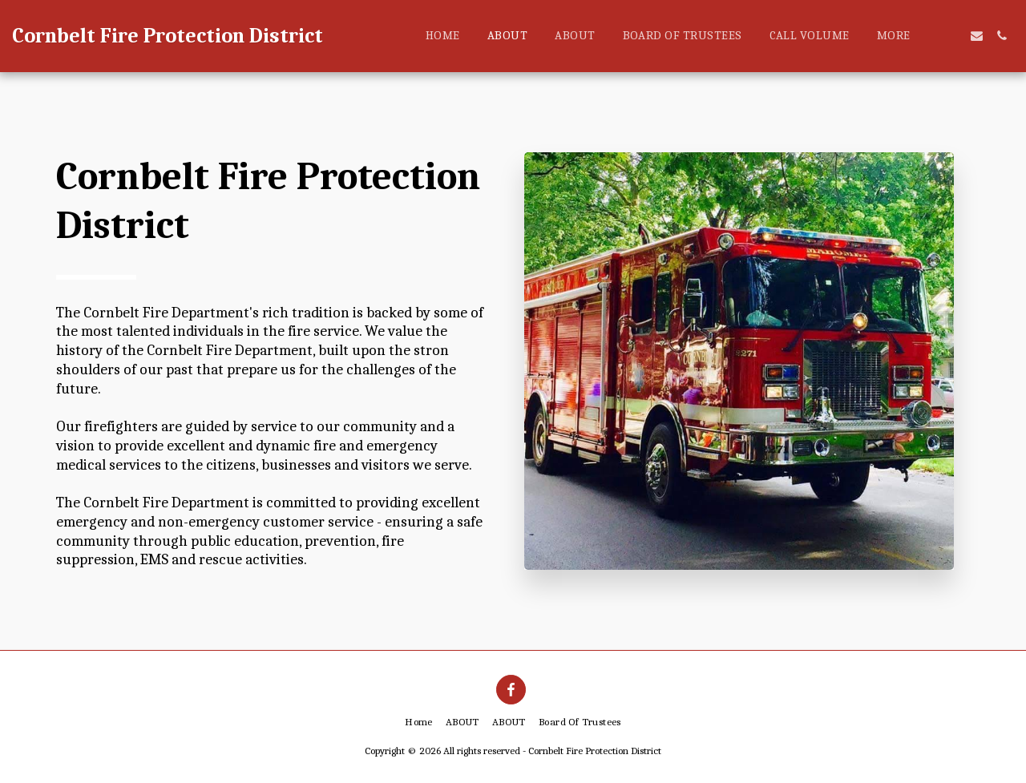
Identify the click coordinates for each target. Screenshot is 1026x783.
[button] (951, 36)
